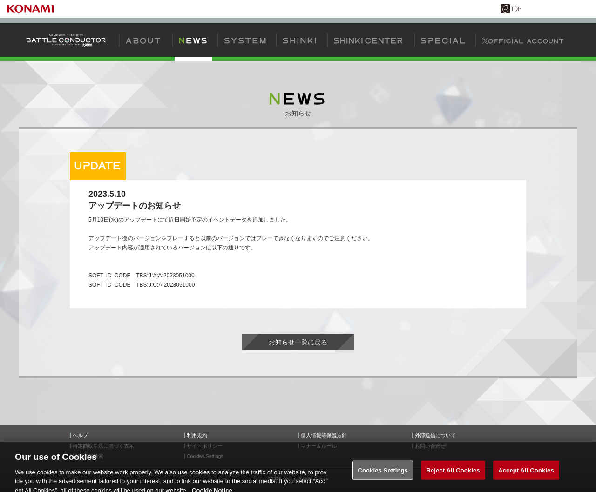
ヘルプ (80, 435)
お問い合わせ (430, 446)
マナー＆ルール (319, 446)
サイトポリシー (205, 446)
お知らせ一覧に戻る (298, 342)
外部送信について (435, 435)
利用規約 (197, 435)
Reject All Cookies (453, 475)
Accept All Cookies (526, 475)
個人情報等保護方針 (324, 435)
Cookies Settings (383, 475)
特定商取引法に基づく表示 (103, 446)
